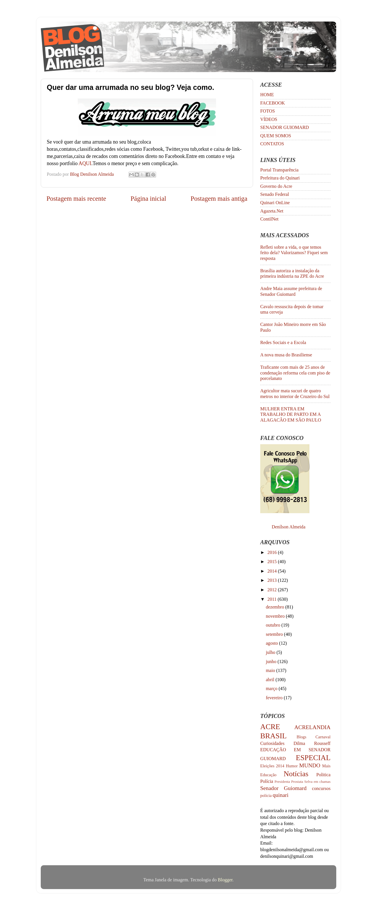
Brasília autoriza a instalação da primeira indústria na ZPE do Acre (292, 273)
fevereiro (274, 697)
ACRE (270, 727)
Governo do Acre (276, 186)
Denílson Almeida (288, 527)
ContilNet (269, 219)
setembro (275, 634)
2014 (272, 571)
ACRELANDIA (312, 727)
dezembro (275, 607)
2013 (272, 580)
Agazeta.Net (271, 211)
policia (266, 795)
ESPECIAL (313, 758)
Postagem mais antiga (219, 198)
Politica (323, 774)
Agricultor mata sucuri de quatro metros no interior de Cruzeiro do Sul (295, 393)
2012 (272, 589)
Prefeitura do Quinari (280, 178)
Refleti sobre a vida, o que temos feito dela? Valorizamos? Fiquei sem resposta (294, 253)
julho (271, 652)
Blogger (225, 879)
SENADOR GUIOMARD (284, 127)
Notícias (296, 774)
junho (271, 661)
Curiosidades (272, 743)
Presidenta (282, 781)
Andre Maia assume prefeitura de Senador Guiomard (291, 291)
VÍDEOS (268, 119)
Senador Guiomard (283, 788)
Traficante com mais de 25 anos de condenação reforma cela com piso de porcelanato (295, 373)
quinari (280, 795)
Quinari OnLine (275, 202)
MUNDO (309, 765)
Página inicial (148, 198)
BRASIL (273, 736)
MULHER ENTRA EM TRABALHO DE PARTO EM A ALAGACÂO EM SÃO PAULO (290, 414)
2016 (272, 552)
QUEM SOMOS (275, 135)
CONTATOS (272, 143)
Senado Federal (274, 194)
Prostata (297, 781)
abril (270, 679)
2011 (272, 599)
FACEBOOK (272, 103)
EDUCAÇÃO (273, 749)
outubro (273, 625)
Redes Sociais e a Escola (283, 342)
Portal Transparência (279, 170)
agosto (272, 643)
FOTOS (267, 111)
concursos (321, 788)
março (272, 688)
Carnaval (323, 737)
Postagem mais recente (76, 198)
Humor (292, 766)
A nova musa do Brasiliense (286, 355)
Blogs (301, 737)
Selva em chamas (317, 781)
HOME (267, 94)
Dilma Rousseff (312, 743)
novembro (276, 616)
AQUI (85, 163)
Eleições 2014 (272, 766)
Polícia (266, 781)
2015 (272, 561)
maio (271, 670)
